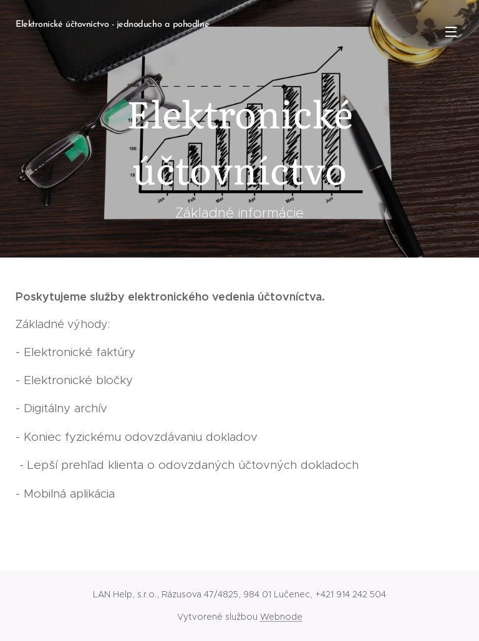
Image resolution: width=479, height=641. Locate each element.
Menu (451, 31)
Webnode (281, 616)
